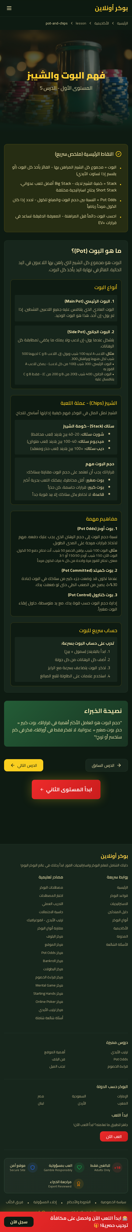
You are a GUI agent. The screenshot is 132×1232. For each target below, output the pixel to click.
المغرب (123, 1103)
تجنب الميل (57, 1066)
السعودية (79, 1096)
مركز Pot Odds (52, 952)
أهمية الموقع (54, 1052)
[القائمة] (9, 8)
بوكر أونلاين (111, 8)
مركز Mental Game (49, 985)
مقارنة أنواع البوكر (50, 928)
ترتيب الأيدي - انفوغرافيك (45, 920)
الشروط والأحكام (79, 1202)
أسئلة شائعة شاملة (49, 1018)
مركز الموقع (54, 944)
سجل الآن (18, 1222)
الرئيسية (122, 23)
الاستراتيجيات (119, 903)
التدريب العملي (52, 903)
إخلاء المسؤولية (45, 1202)
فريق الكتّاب (14, 1202)
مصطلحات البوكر (51, 887)
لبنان (41, 1103)
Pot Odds (121, 1059)
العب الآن (114, 1136)
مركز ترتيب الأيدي (51, 1009)
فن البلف (58, 1059)
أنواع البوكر (120, 920)
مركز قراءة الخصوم (49, 977)
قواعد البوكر (119, 895)
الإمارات (122, 1096)
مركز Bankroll (53, 960)
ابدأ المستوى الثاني (66, 789)
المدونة (122, 936)
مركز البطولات (53, 969)
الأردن (82, 1103)
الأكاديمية (101, 23)
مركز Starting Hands (48, 993)
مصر (41, 1096)
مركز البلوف (54, 936)
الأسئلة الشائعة (117, 944)
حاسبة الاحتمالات (51, 912)
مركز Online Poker (49, 1001)
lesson (81, 23)
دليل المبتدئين (118, 912)
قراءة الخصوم (118, 1066)
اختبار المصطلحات (51, 895)
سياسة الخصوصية (113, 1202)
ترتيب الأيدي (119, 1052)
